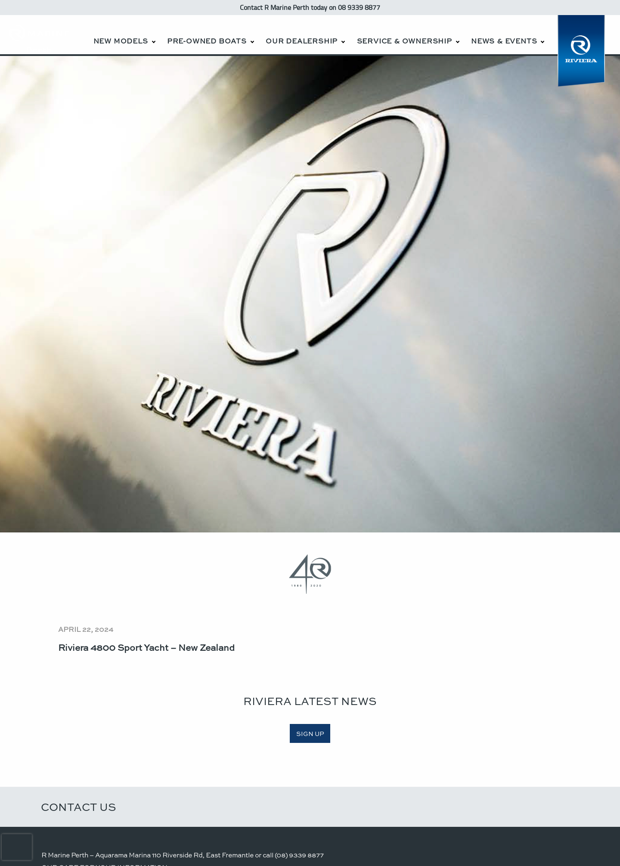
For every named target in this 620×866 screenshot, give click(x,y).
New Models (120, 41)
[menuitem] (124, 34)
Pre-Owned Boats (207, 41)
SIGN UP (310, 733)
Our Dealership (302, 41)
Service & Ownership (404, 41)
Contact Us (78, 806)
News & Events (504, 41)
